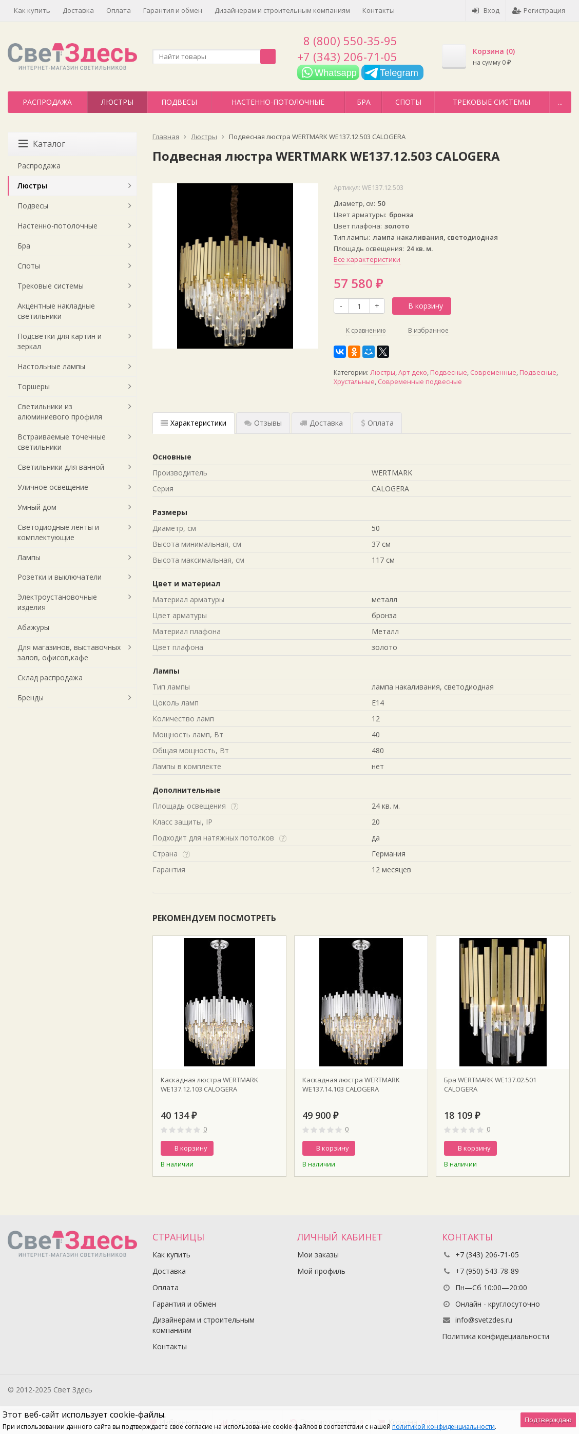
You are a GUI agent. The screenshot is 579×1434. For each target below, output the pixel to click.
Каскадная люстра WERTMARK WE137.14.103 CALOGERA (351, 1084)
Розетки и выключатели (59, 577)
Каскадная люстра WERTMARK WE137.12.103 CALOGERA (209, 1084)
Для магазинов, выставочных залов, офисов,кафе (69, 652)
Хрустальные (354, 381)
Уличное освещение (52, 487)
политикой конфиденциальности (443, 1426)
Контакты (378, 10)
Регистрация (538, 10)
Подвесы (179, 102)
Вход (485, 10)
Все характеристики (367, 259)
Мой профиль (321, 1271)
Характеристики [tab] (193, 423)
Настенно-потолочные (277, 102)
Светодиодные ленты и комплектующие (58, 532)
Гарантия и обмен (172, 10)
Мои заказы (318, 1254)
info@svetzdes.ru (483, 1320)
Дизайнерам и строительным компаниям (282, 10)
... (560, 102)
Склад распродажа (50, 677)
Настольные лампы (51, 366)
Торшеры (33, 386)
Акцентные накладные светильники (56, 311)
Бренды (30, 697)
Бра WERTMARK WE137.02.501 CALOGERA (490, 1084)
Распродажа (47, 102)
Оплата (118, 10)
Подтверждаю (548, 1419)
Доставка (78, 10)
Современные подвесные (420, 381)
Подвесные (448, 372)
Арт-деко (412, 372)
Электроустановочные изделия (57, 602)
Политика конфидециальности (495, 1336)
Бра (364, 102)
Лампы (29, 557)
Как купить (32, 10)
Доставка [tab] (321, 423)
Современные (493, 372)
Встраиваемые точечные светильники (61, 442)
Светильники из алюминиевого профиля (59, 411)
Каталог (41, 143)
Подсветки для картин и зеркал (59, 341)
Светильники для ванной (60, 467)
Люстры (117, 102)
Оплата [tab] (377, 423)
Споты (408, 102)
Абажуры (33, 627)
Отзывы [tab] (263, 423)
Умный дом (36, 507)
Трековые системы (491, 102)
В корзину (420, 306)
